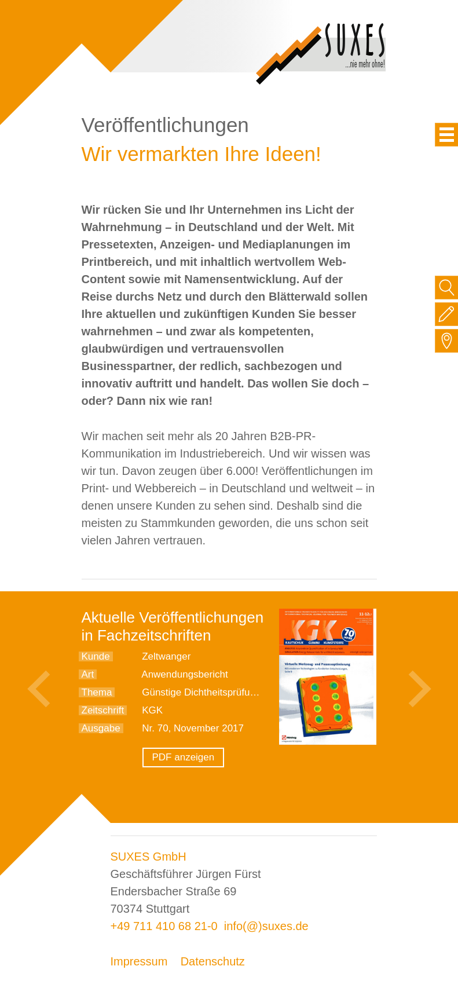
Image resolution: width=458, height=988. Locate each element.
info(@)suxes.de (266, 926)
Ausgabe (101, 728)
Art (88, 674)
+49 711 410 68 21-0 (164, 926)
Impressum (139, 961)
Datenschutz (213, 961)
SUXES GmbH (148, 856)
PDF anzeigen (183, 757)
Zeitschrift (103, 710)
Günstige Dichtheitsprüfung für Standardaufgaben (250, 692)
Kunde (96, 656)
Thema (97, 692)
